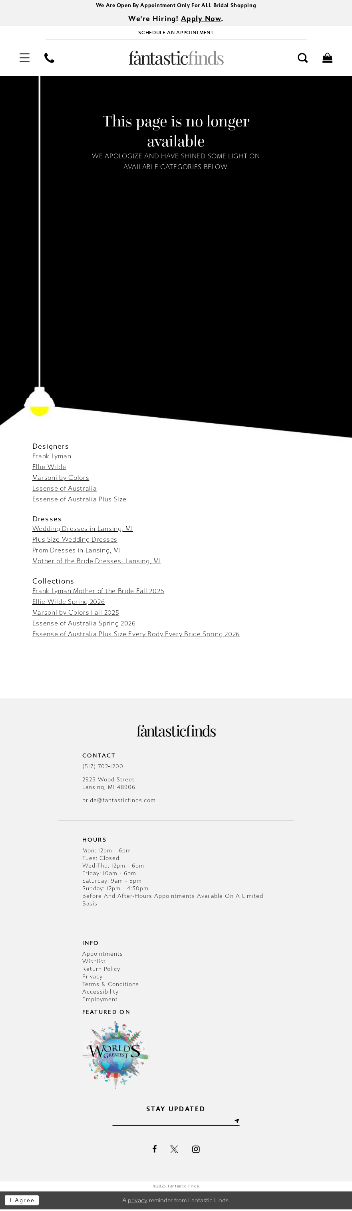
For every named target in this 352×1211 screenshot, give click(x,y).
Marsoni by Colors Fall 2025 (75, 613)
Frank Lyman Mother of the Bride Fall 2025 (98, 592)
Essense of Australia (64, 489)
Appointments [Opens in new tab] (102, 955)
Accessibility (100, 993)
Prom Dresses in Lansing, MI (76, 551)
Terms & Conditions (110, 985)
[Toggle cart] (327, 59)
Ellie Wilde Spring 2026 (68, 603)
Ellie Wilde (49, 468)
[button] (24, 59)
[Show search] (302, 59)
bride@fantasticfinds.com (119, 801)
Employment (100, 1000)
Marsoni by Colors (60, 479)
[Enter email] (176, 1122)
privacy (137, 1201)
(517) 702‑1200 (103, 767)
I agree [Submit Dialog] (23, 1201)
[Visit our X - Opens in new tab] (174, 1151)
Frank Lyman (52, 457)
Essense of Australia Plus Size (79, 500)
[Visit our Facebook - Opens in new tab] (154, 1151)
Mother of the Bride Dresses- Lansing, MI (96, 562)
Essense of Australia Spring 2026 (84, 624)
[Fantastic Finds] (176, 59)
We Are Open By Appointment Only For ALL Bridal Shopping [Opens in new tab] (176, 5)
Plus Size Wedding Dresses (75, 540)
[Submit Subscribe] (239, 1122)
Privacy (92, 977)
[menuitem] (24, 59)
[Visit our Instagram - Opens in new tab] (196, 1150)
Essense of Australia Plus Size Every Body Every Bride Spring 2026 (136, 635)
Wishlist (94, 962)
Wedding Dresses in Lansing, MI (82, 530)
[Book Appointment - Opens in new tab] (176, 34)
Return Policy (101, 970)
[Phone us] (49, 59)
